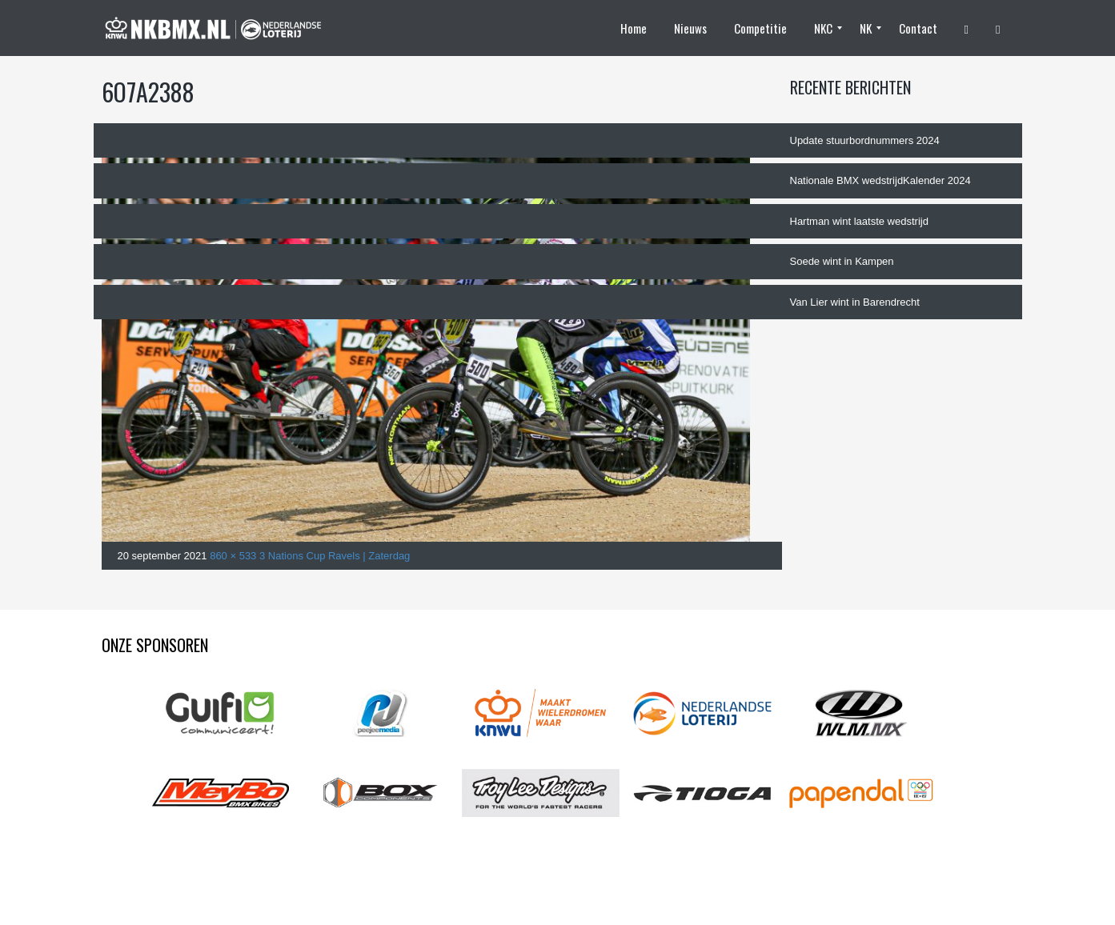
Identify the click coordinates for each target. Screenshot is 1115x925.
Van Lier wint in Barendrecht (855, 302)
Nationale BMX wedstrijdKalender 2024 (880, 180)
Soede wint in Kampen (842, 261)
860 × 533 (233, 556)
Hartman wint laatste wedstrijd (859, 221)
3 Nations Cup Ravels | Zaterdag (334, 556)
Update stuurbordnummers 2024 (865, 140)
